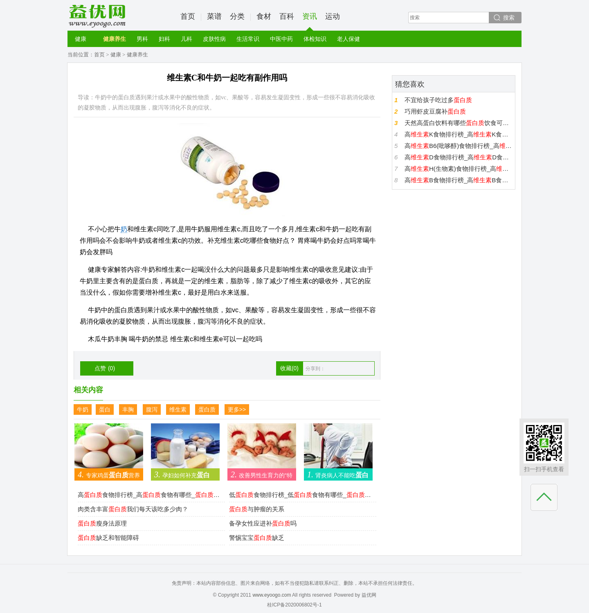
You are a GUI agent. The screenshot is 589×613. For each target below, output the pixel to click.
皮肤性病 (214, 39)
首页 (187, 16)
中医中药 (281, 39)
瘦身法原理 (102, 523)
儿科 (186, 39)
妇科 (164, 39)
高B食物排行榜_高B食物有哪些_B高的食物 (459, 180)
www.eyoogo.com (271, 595)
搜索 (509, 17)
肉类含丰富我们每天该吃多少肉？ (133, 509)
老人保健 (348, 39)
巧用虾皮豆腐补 (435, 111)
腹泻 (151, 409)
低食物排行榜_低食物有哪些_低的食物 (300, 494)
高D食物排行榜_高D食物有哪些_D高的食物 (459, 157)
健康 (80, 39)
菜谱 (214, 16)
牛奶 (82, 409)
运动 (332, 16)
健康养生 (114, 39)
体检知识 (314, 39)
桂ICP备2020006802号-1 (294, 605)
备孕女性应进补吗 (263, 523)
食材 (263, 16)
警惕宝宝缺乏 (256, 537)
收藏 (289, 368)
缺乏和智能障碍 (108, 537)
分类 (237, 16)
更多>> (237, 409)
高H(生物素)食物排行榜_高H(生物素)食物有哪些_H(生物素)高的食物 (459, 168)
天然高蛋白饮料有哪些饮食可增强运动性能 (459, 122)
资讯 (309, 21)
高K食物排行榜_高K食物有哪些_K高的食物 (459, 134)
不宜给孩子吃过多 (438, 99)
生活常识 (247, 39)
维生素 (178, 409)
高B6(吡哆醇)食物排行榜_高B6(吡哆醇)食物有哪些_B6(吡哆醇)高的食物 (459, 145)
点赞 (104, 368)
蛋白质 (207, 409)
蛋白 (104, 409)
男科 (142, 39)
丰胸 (128, 409)
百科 (286, 16)
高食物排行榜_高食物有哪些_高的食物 (149, 494)
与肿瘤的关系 (256, 509)
